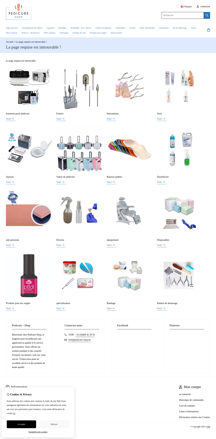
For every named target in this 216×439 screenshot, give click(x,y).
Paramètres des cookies (38, 432)
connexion (203, 6)
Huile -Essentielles (147, 28)
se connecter (185, 394)
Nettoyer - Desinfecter (31, 33)
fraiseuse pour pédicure (18, 113)
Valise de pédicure (65, 176)
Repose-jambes (114, 176)
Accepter (21, 424)
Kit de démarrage (180, 28)
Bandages (62, 28)
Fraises (132, 28)
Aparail (10, 176)
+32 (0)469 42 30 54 (85, 334)
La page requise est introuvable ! (31, 42)
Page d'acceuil (11, 28)
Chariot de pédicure (103, 28)
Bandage (111, 303)
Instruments (164, 28)
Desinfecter (163, 176)
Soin (159, 113)
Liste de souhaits (187, 405)
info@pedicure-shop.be (80, 340)
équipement (112, 240)
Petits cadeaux (50, 33)
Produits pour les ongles (18, 303)
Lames (193, 28)
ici (14, 413)
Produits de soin (79, 33)
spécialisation (63, 303)
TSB (208, 426)
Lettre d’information (188, 411)
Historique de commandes (191, 400)
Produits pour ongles (98, 33)
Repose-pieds (116, 33)
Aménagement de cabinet (32, 28)
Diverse (60, 240)
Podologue (64, 33)
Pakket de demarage (167, 303)
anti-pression (12, 240)
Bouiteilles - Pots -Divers (81, 28)
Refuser (54, 424)
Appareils (50, 28)
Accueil (9, 42)
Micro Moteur (11, 33)
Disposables (120, 28)
